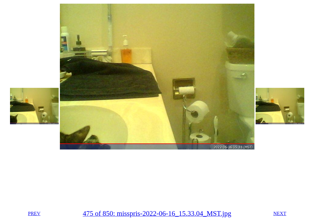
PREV (34, 213)
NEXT (279, 213)
